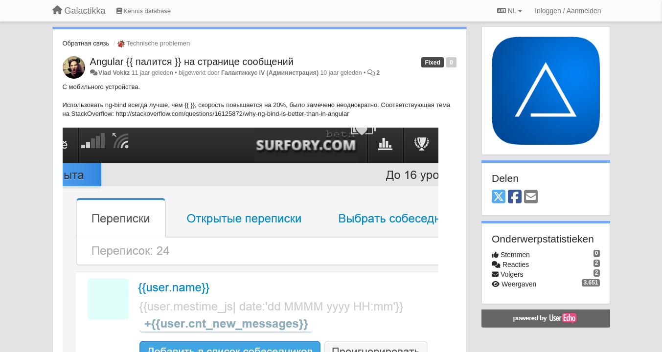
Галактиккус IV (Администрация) (270, 72)
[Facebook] (515, 197)
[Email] (531, 197)
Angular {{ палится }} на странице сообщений (192, 61)
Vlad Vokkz (114, 72)
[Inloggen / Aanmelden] (568, 10)
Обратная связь (86, 43)
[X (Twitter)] (498, 197)
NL (509, 11)
